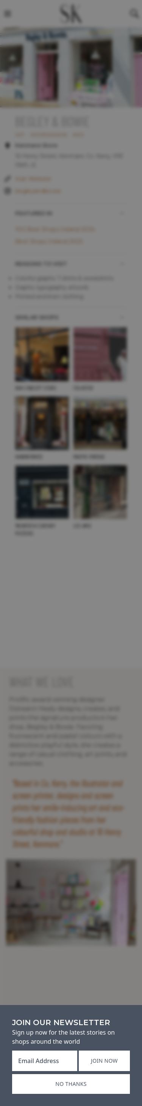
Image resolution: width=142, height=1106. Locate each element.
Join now (104, 1060)
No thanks (70, 1083)
